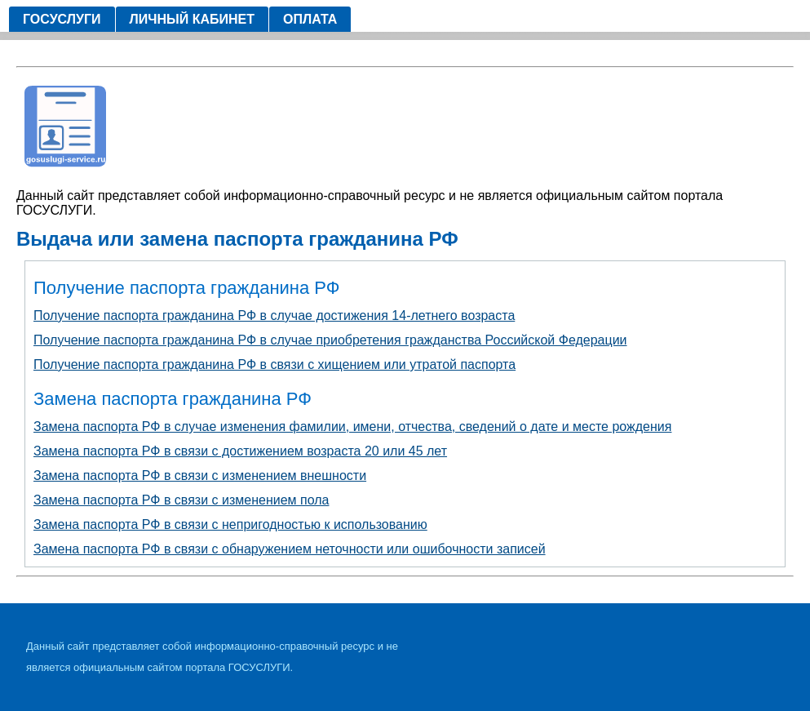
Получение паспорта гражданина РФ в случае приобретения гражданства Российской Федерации (330, 340)
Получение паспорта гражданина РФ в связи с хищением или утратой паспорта (274, 364)
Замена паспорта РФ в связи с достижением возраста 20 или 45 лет (240, 451)
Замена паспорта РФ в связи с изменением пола (181, 500)
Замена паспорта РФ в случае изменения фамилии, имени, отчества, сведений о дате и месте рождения (352, 426)
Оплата (310, 19)
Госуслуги (62, 19)
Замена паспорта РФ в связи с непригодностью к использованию (230, 524)
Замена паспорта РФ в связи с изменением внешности (199, 475)
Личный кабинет (192, 19)
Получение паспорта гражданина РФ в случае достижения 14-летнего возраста (274, 315)
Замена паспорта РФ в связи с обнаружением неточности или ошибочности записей (289, 549)
